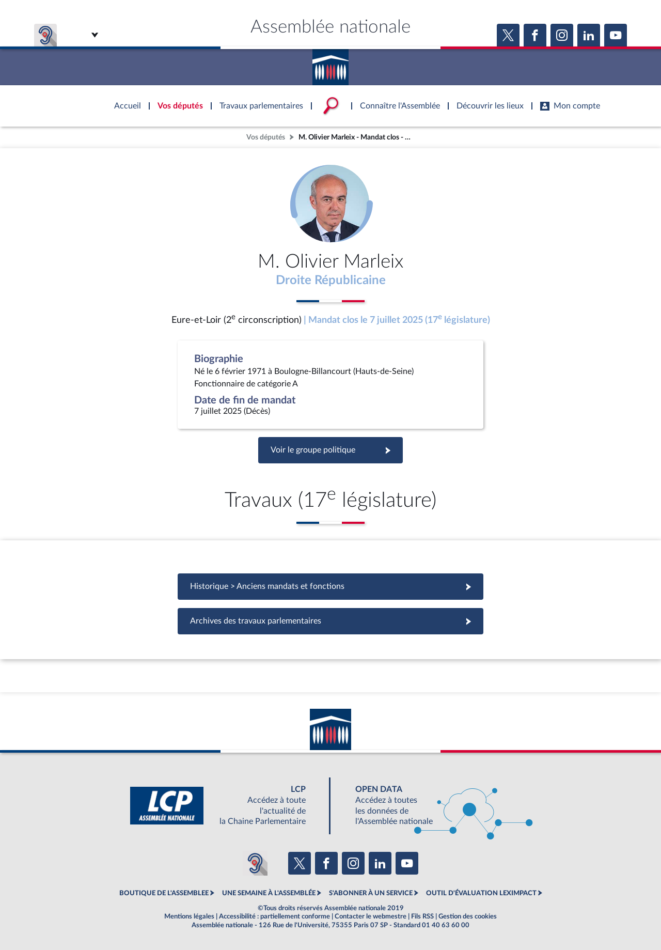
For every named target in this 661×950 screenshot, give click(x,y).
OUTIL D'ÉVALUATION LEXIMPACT (481, 893)
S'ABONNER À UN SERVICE (371, 893)
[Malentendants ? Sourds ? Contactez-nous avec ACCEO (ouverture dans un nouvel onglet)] (255, 863)
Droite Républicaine (331, 280)
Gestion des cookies (467, 916)
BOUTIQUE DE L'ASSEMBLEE (164, 893)
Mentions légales (189, 916)
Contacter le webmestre (370, 916)
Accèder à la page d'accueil (330, 63)
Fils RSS (422, 916)
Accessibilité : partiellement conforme (274, 916)
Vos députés (265, 137)
